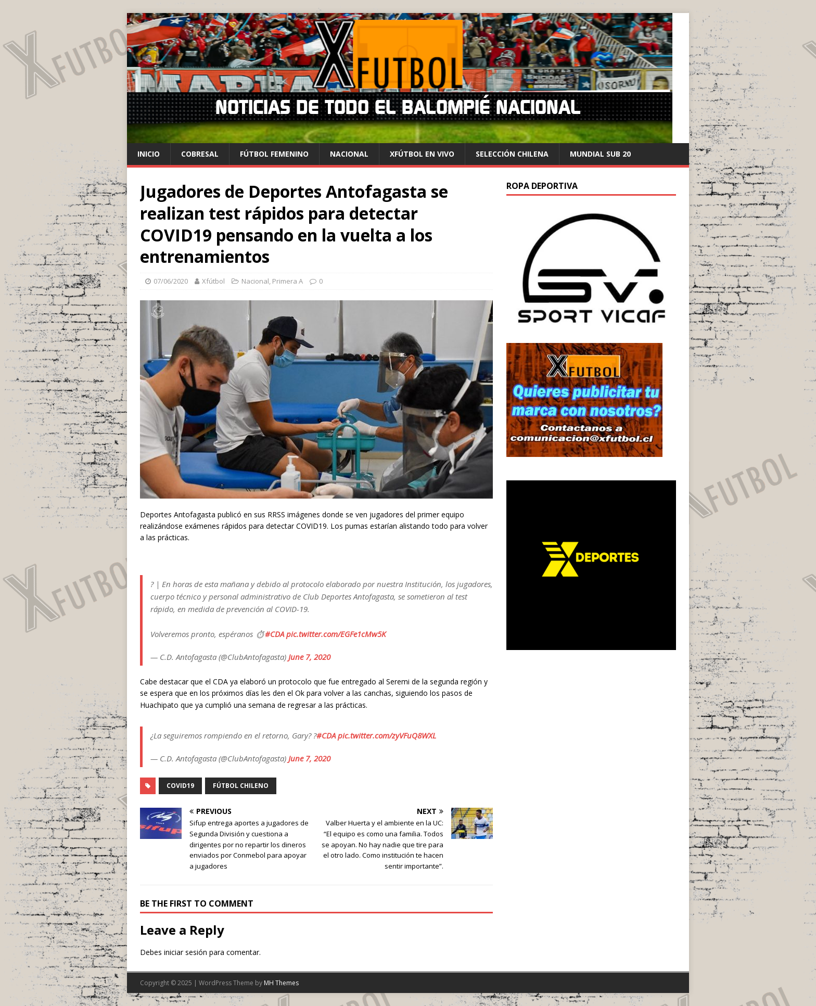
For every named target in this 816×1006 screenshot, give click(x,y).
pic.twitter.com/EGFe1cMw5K (336, 634)
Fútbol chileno (241, 785)
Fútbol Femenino (274, 154)
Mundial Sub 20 (600, 154)
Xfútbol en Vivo (422, 154)
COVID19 (180, 785)
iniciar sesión (185, 952)
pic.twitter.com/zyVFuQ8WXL (387, 735)
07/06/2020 (171, 281)
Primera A (287, 281)
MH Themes (281, 982)
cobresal (200, 154)
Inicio (148, 154)
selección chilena (512, 154)
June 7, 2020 (309, 657)
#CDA (274, 634)
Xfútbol (213, 281)
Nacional (349, 154)
